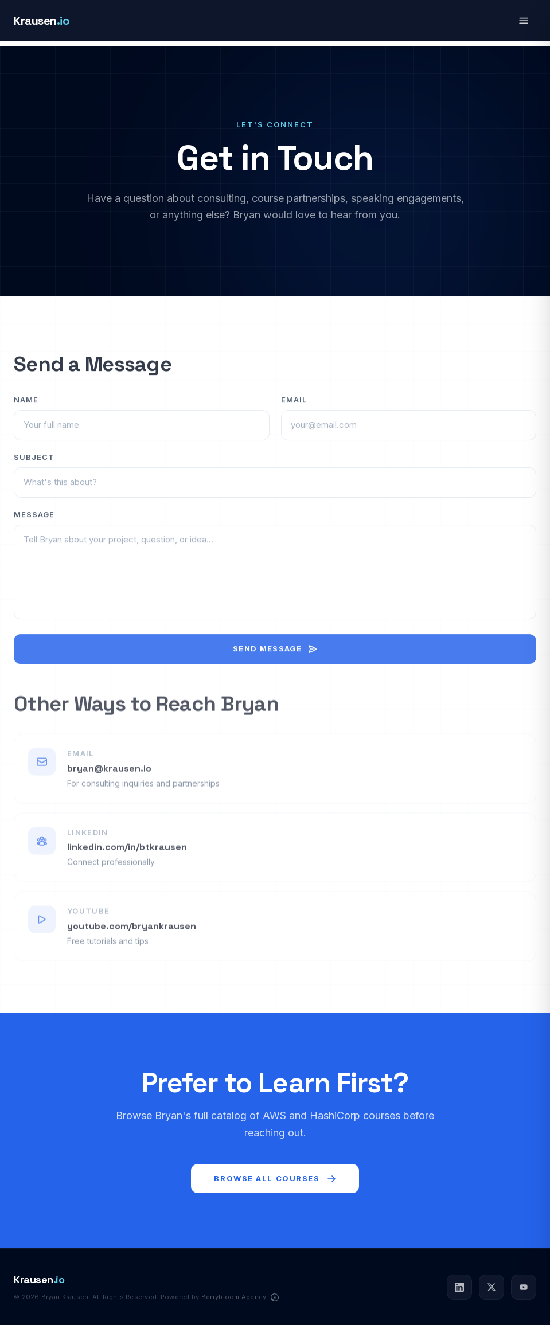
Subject (34, 466)
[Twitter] (491, 1287)
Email (294, 408)
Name (26, 408)
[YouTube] (523, 1287)
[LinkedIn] (459, 1287)
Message (34, 523)
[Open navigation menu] (523, 20)
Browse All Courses (275, 1178)
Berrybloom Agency (234, 1297)
